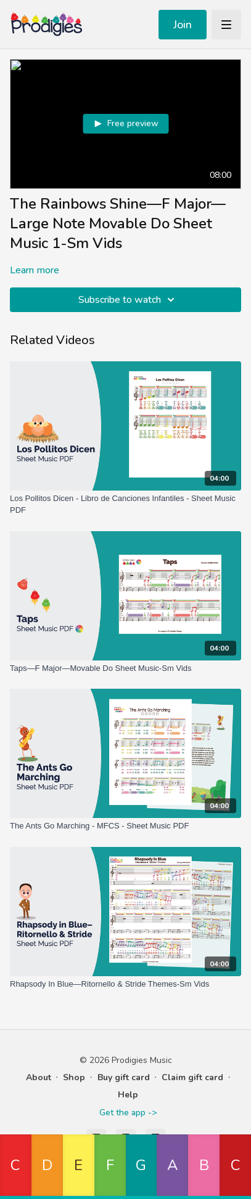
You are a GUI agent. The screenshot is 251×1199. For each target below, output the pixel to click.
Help (128, 1095)
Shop (74, 1077)
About (38, 1077)
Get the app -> (128, 1112)
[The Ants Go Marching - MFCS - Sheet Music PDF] (125, 826)
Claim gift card (192, 1077)
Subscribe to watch (128, 299)
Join (182, 24)
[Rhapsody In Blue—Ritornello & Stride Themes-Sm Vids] (125, 984)
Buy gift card (123, 1077)
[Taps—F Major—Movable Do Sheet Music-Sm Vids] (125, 668)
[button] (15, 1166)
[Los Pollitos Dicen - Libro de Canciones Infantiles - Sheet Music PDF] (125, 504)
